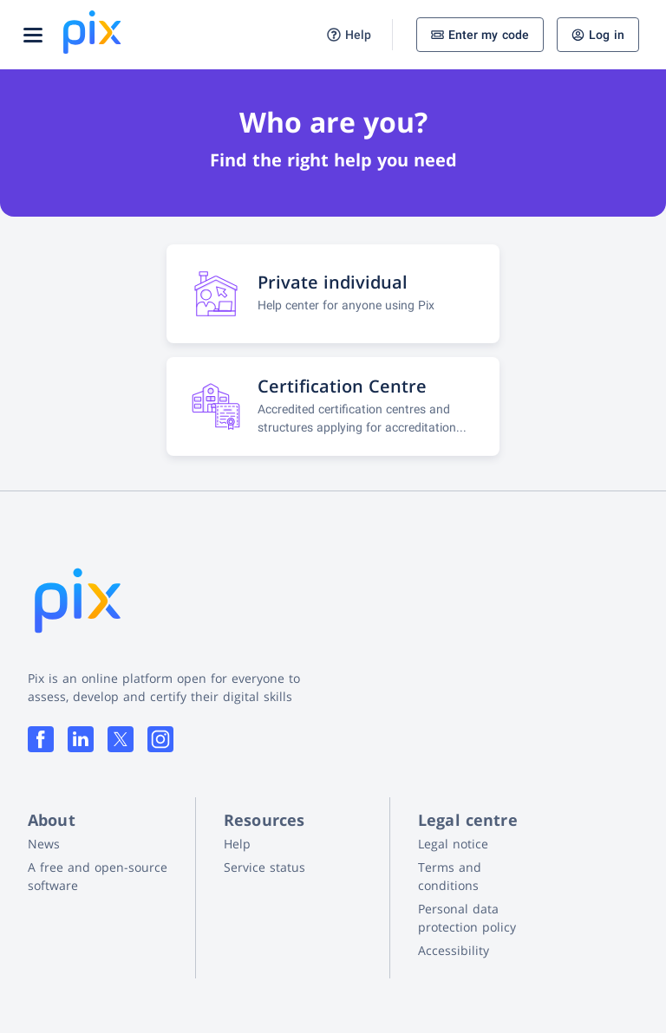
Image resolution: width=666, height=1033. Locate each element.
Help (349, 35)
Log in (597, 35)
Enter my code (480, 35)
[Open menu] (33, 35)
